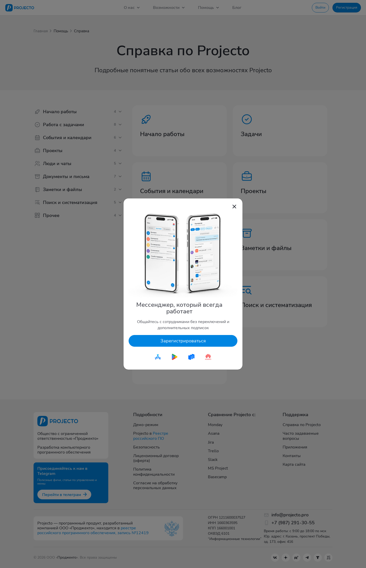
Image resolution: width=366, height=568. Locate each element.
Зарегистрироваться (183, 341)
